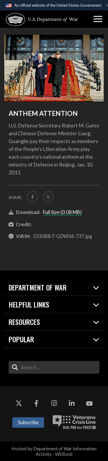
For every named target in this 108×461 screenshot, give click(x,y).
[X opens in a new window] (19, 403)
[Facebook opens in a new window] (36, 403)
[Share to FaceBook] (32, 196)
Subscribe (28, 422)
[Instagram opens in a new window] (54, 403)
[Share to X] (48, 196)
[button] (98, 19)
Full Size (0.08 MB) (62, 212)
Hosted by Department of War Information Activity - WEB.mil (54, 451)
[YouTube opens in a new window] (89, 403)
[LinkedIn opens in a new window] (72, 403)
